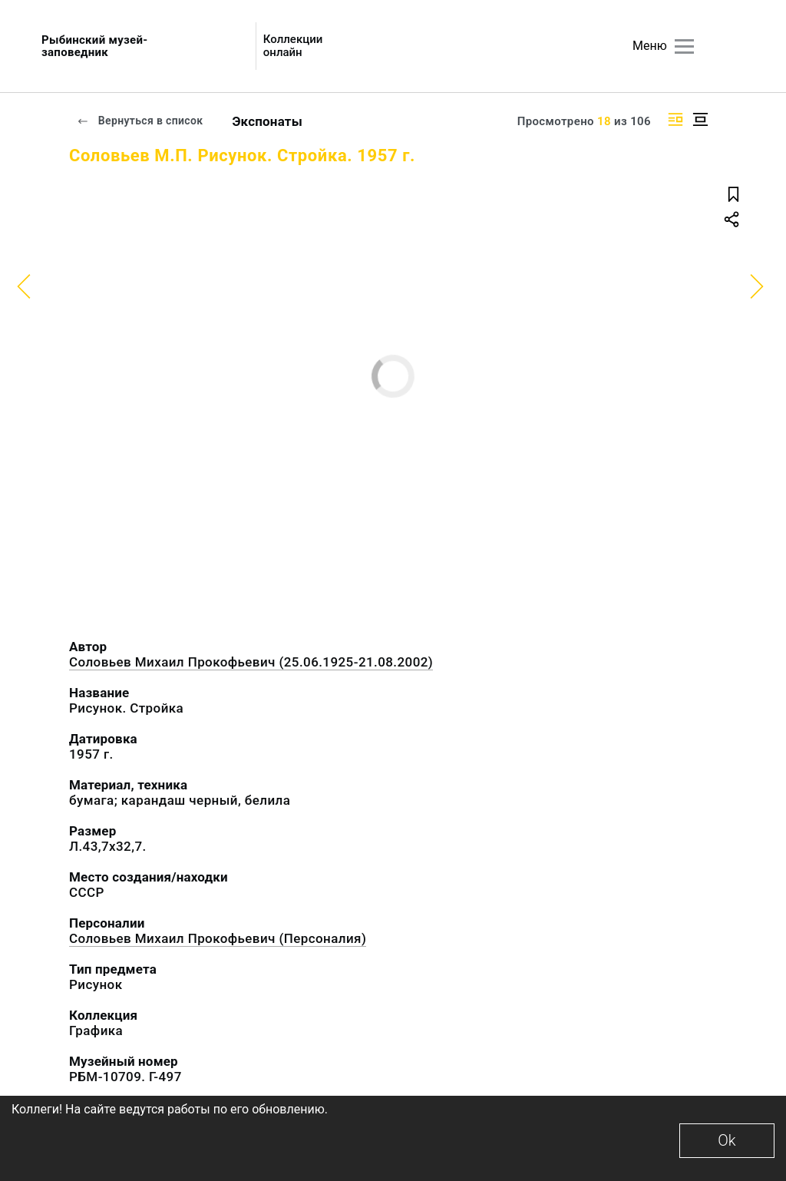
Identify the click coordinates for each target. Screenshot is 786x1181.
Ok (726, 1140)
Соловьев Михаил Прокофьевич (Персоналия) (217, 938)
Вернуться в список (140, 120)
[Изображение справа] (675, 119)
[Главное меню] (684, 46)
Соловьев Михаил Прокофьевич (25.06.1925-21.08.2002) (251, 662)
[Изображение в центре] (700, 119)
